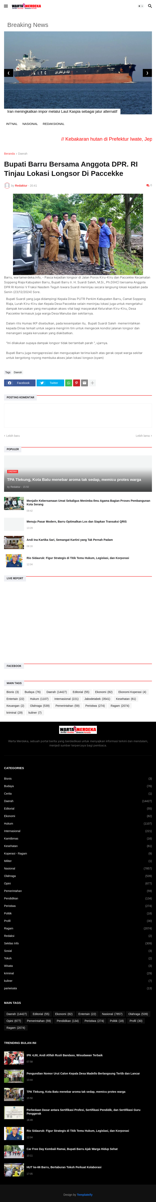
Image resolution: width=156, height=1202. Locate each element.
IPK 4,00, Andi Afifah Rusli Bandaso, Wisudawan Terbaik (65, 1055)
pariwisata (78, 988)
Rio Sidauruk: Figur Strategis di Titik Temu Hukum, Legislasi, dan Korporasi (78, 558)
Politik (78, 913)
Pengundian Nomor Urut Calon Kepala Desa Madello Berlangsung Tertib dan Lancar (83, 1073)
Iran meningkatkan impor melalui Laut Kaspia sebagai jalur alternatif (62, 111)
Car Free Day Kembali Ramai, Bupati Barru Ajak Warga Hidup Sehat (72, 1149)
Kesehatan (126, 699)
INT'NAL (11, 123)
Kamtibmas (78, 838)
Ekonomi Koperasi (132, 692)
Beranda (9, 153)
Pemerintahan (67, 706)
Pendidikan (78, 898)
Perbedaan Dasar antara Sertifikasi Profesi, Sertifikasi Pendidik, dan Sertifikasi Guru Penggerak (83, 1111)
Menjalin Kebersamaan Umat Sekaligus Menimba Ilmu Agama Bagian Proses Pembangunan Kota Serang (88, 502)
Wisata (78, 966)
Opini (78, 883)
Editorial (81, 692)
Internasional (66, 699)
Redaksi (78, 936)
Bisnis (12, 692)
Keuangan (15, 706)
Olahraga (40, 706)
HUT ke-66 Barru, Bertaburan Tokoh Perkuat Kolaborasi (64, 1167)
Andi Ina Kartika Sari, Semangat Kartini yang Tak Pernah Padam (70, 539)
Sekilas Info (78, 943)
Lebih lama (143, 435)
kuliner (34, 713)
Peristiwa (95, 706)
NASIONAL (30, 123)
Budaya (32, 692)
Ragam (120, 706)
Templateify (85, 1194)
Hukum (39, 699)
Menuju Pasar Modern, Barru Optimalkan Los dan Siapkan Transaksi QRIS (77, 521)
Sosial (78, 951)
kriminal (14, 713)
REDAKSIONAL (53, 123)
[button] (5, 6)
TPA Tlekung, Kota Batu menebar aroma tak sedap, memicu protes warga (76, 1091)
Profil (78, 921)
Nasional (78, 868)
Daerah (22, 153)
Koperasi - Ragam (78, 853)
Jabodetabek (97, 699)
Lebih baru (13, 435)
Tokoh (78, 958)
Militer (78, 861)
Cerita (78, 794)
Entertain (15, 699)
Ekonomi (104, 692)
